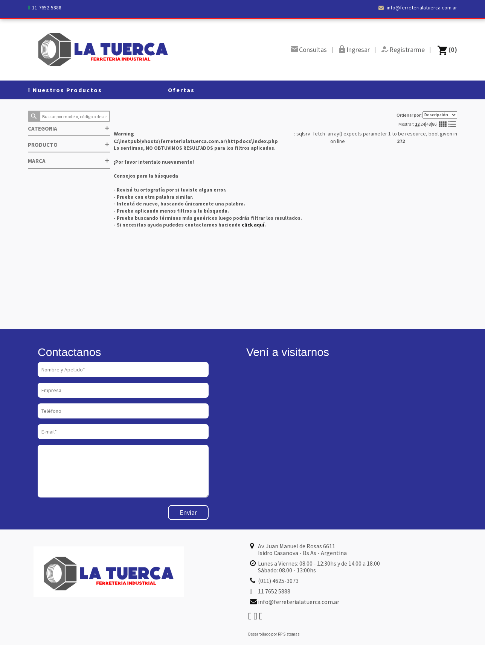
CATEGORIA (69, 128)
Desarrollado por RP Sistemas (273, 634)
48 (428, 124)
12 (417, 124)
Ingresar (358, 49)
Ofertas (181, 90)
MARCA (69, 160)
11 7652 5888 (274, 591)
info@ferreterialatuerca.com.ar (417, 7)
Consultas (313, 49)
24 (423, 124)
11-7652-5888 (46, 7)
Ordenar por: (427, 115)
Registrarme (407, 49)
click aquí (253, 225)
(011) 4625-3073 (278, 580)
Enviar (188, 512)
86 (434, 124)
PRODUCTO (69, 144)
